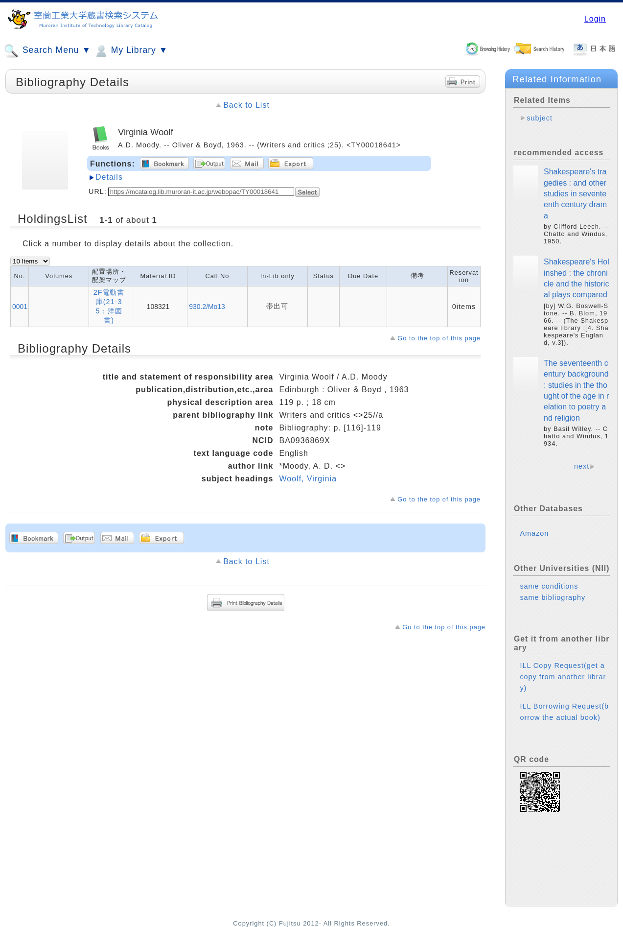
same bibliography (552, 597)
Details (109, 177)
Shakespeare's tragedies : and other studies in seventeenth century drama (575, 193)
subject (540, 118)
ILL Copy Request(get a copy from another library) (563, 677)
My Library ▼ (130, 51)
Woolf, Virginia (308, 479)
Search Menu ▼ (47, 51)
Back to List (246, 105)
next (581, 466)
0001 (19, 306)
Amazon (534, 533)
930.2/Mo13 (207, 306)
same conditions (549, 586)
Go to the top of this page (439, 338)
